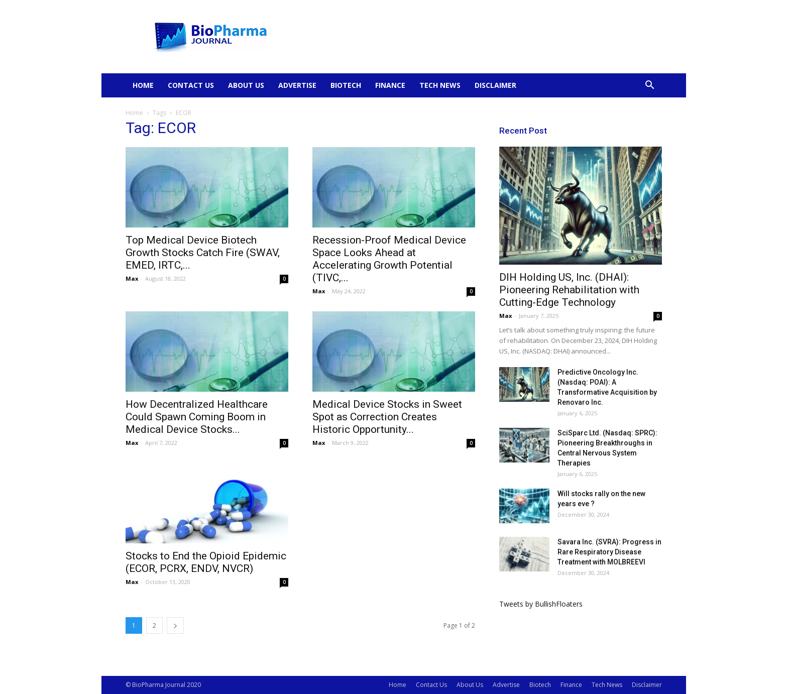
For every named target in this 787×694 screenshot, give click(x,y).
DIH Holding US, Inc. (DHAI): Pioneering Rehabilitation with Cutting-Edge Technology (569, 289)
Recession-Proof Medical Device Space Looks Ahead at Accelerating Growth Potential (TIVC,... (389, 259)
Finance (390, 85)
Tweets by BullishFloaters (541, 604)
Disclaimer (495, 85)
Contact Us (191, 85)
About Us (246, 85)
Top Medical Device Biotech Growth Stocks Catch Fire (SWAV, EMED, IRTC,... (203, 252)
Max (132, 278)
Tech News (440, 85)
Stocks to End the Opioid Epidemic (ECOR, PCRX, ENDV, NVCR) (206, 562)
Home (143, 85)
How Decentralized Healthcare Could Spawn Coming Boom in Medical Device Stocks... (197, 416)
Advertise (297, 85)
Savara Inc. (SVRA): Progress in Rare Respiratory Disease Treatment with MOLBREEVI (609, 552)
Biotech (345, 85)
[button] (650, 86)
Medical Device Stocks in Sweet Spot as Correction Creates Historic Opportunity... (387, 416)
